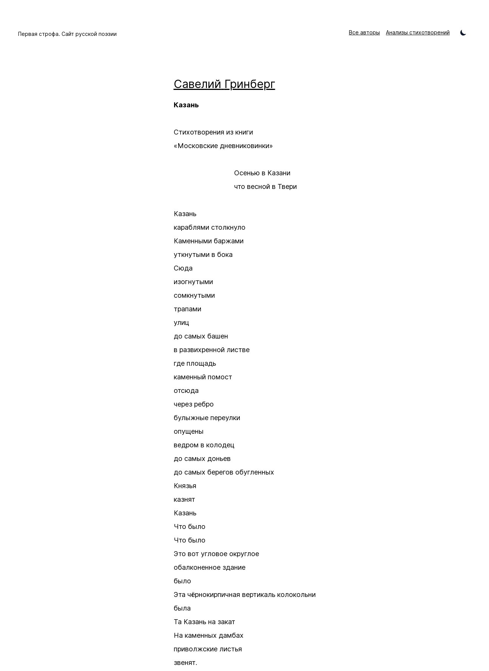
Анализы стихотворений (418, 32)
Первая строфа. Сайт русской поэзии (67, 34)
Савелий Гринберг (224, 84)
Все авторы (364, 32)
